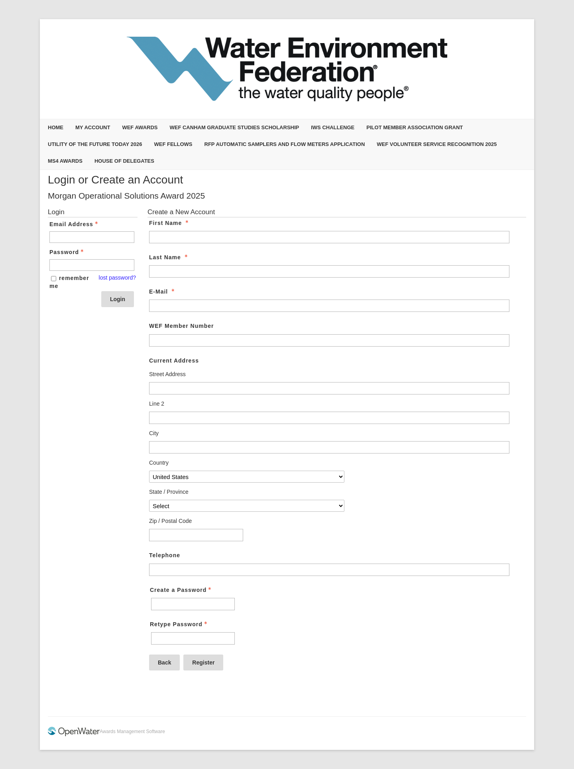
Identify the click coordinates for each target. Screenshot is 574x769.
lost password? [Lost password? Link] (117, 277)
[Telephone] (329, 570)
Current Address (174, 360)
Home (55, 127)
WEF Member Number (181, 326)
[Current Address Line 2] (329, 418)
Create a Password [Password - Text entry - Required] (181, 590)
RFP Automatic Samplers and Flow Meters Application (284, 144)
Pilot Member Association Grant (414, 127)
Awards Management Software (132, 731)
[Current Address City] (329, 447)
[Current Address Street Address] (329, 388)
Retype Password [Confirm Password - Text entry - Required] (179, 624)
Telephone (164, 555)
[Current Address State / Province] (246, 506)
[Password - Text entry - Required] (91, 265)
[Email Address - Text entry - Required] (91, 237)
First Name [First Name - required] (169, 223)
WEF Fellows (173, 144)
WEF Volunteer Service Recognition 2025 (437, 144)
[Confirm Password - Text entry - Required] (193, 638)
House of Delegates (124, 161)
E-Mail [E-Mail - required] (162, 291)
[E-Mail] (329, 306)
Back (164, 662)
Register (203, 662)
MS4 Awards (65, 161)
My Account (92, 127)
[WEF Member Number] (329, 340)
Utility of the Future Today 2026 (95, 144)
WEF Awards (139, 127)
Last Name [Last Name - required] (169, 257)
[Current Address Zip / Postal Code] (196, 535)
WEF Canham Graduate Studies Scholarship (234, 127)
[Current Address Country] (246, 477)
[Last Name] (329, 271)
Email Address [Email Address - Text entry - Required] (74, 224)
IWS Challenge (332, 127)
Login (117, 299)
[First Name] (329, 237)
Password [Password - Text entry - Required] (67, 252)
